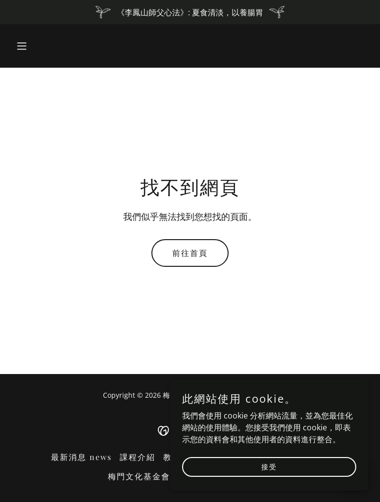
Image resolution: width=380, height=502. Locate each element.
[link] (190, 429)
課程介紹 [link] (137, 457)
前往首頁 (190, 253)
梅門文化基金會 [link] (139, 476)
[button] (38, 46)
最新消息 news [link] (81, 457)
